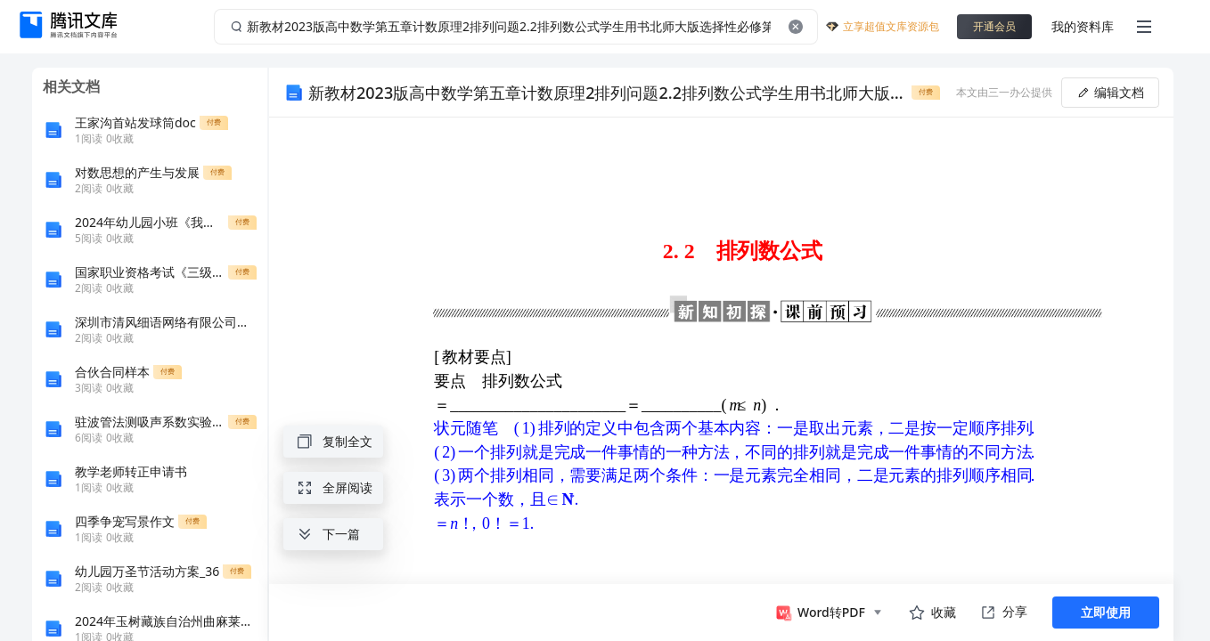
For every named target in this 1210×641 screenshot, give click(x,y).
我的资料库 (1082, 26)
